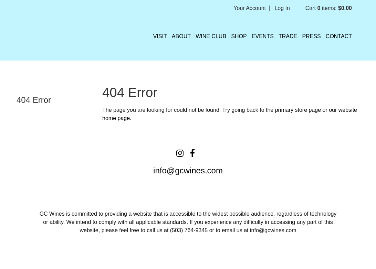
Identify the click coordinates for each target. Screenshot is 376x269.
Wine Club (211, 36)
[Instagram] (180, 153)
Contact (339, 36)
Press (311, 36)
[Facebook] (192, 153)
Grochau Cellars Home (45, 34)
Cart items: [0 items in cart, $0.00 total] (328, 8)
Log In (282, 8)
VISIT (160, 36)
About (181, 36)
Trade (288, 36)
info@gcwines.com (188, 170)
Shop (239, 36)
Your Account (249, 8)
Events (263, 36)
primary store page (298, 110)
